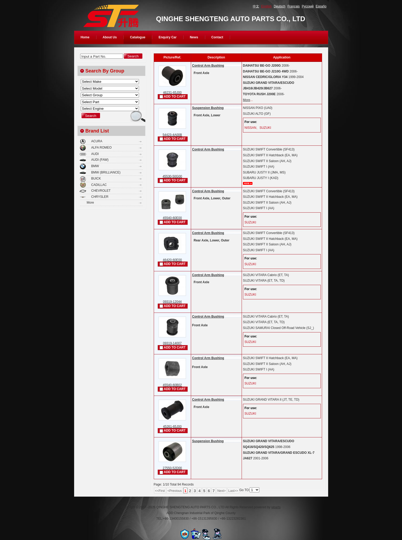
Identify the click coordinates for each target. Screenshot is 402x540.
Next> (221, 491)
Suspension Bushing (208, 108)
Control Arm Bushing (208, 65)
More (246, 100)
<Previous (175, 491)
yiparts (276, 507)
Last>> (233, 491)
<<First (160, 491)
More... (247, 183)
